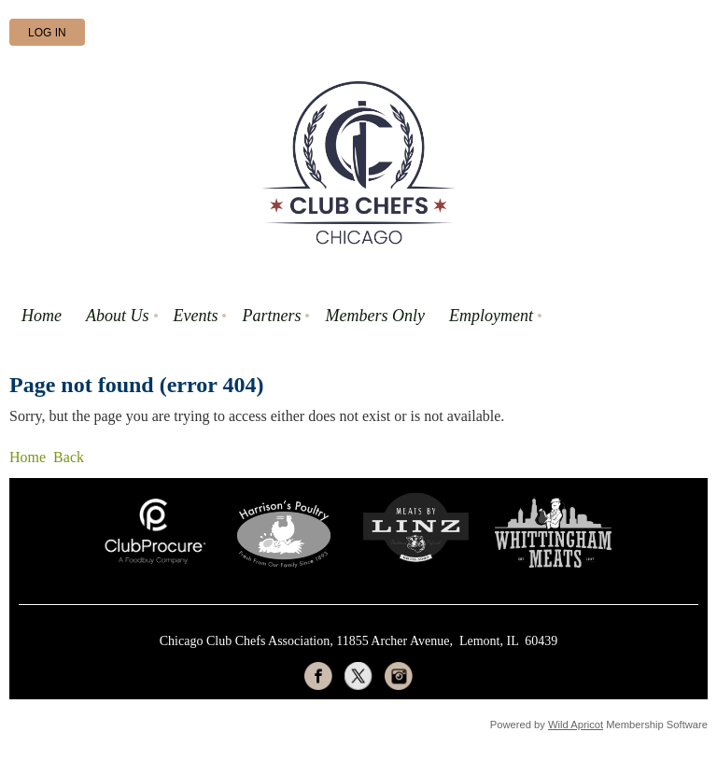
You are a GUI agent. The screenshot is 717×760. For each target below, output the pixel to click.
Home (27, 457)
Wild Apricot (575, 724)
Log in (47, 32)
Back (68, 457)
